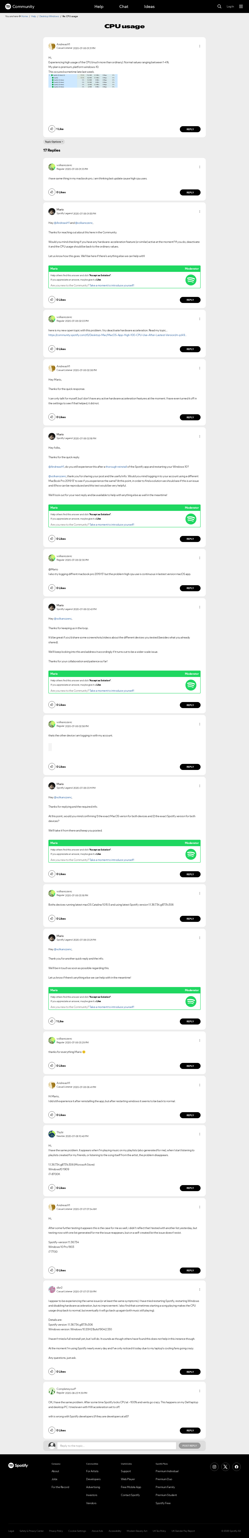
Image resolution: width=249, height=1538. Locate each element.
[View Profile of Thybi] (60, 1132)
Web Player (128, 1479)
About (55, 1471)
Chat (123, 6)
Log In (230, 6)
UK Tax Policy (159, 1530)
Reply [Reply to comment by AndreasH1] (190, 129)
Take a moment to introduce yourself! (111, 285)
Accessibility (115, 1530)
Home (24, 16)
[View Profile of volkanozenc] (64, 165)
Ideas (149, 6)
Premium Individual (167, 1471)
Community (19, 7)
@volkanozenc (84, 223)
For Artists (92, 1471)
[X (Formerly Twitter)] (225, 1467)
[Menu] (241, 6)
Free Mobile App (131, 1487)
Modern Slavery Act (137, 1530)
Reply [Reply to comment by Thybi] (190, 1188)
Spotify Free (163, 1503)
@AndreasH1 (62, 223)
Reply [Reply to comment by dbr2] (190, 1372)
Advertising (93, 1487)
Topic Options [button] (53, 141)
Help (98, 6)
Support (126, 1471)
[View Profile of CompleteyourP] (66, 1389)
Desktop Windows (49, 16)
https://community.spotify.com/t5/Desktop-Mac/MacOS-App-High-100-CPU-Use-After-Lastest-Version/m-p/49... (117, 335)
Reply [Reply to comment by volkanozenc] (190, 192)
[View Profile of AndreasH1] (63, 44)
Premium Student (166, 1495)
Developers (93, 1479)
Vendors (91, 1503)
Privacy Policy (56, 1530)
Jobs (54, 1479)
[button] (199, 46)
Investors (91, 1495)
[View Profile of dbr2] (59, 1287)
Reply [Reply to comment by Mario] (190, 300)
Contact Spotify (130, 1495)
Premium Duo (164, 1479)
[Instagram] (214, 1467)
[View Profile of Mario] (60, 209)
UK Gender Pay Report (183, 1530)
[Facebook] (236, 1467)
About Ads (97, 1530)
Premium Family (165, 1487)
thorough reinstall (116, 467)
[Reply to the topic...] (116, 1445)
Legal (11, 1530)
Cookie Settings (77, 1530)
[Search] (219, 6)
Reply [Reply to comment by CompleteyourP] (190, 1430)
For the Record (60, 1487)
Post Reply (189, 1445)
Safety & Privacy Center (32, 1530)
